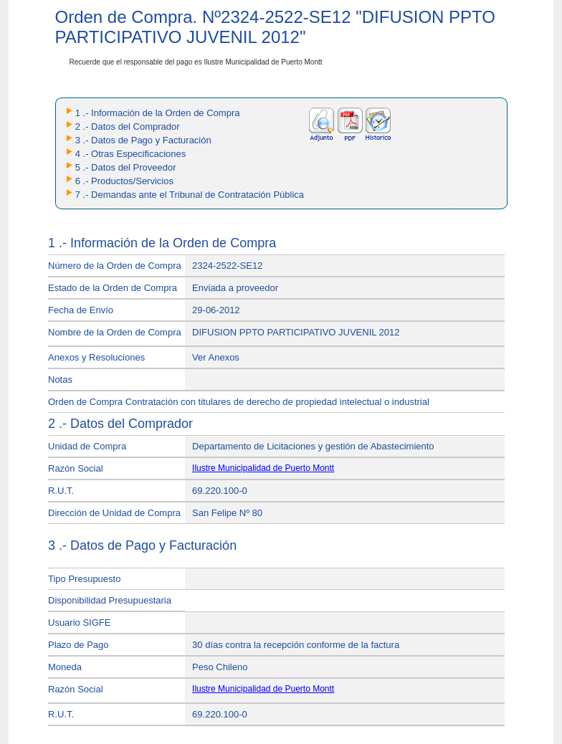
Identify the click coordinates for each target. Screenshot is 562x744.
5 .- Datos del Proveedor (125, 167)
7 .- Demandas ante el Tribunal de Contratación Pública (189, 194)
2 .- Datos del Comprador (127, 126)
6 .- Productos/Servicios (124, 181)
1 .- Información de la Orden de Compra (157, 113)
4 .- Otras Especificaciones (130, 153)
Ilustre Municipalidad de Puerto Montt (263, 468)
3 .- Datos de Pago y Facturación (143, 140)
